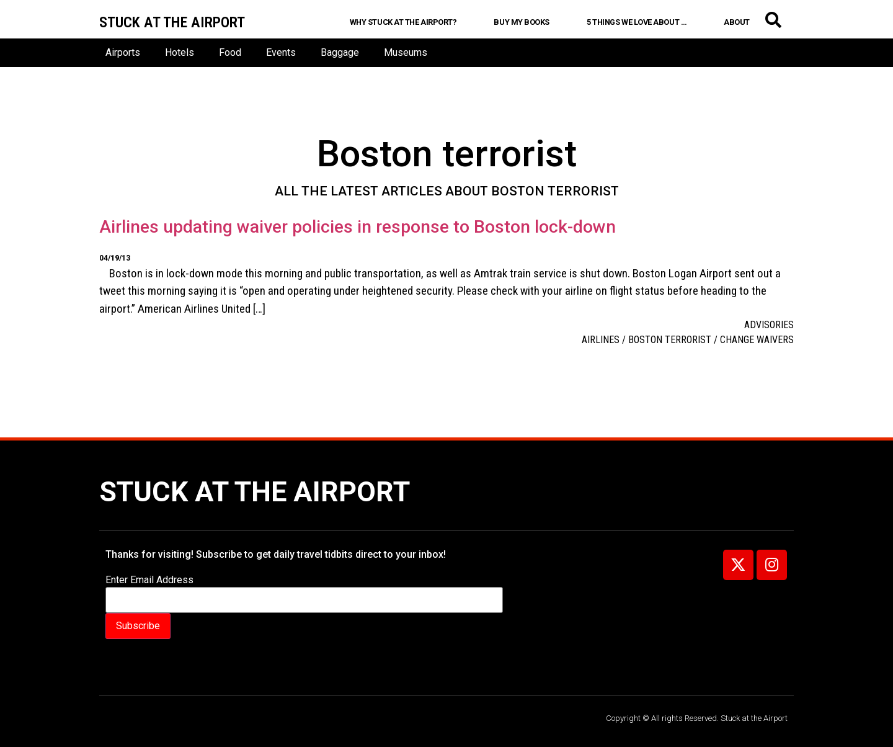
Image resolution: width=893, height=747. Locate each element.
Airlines (601, 340)
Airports (122, 52)
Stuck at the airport (172, 22)
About (737, 22)
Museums (405, 52)
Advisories (769, 325)
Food (230, 52)
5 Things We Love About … (636, 22)
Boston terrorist (669, 340)
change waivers (757, 340)
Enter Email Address (149, 580)
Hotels (179, 52)
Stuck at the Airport (254, 491)
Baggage (340, 52)
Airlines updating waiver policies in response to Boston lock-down (357, 227)
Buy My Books (521, 22)
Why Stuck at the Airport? (403, 22)
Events (281, 52)
